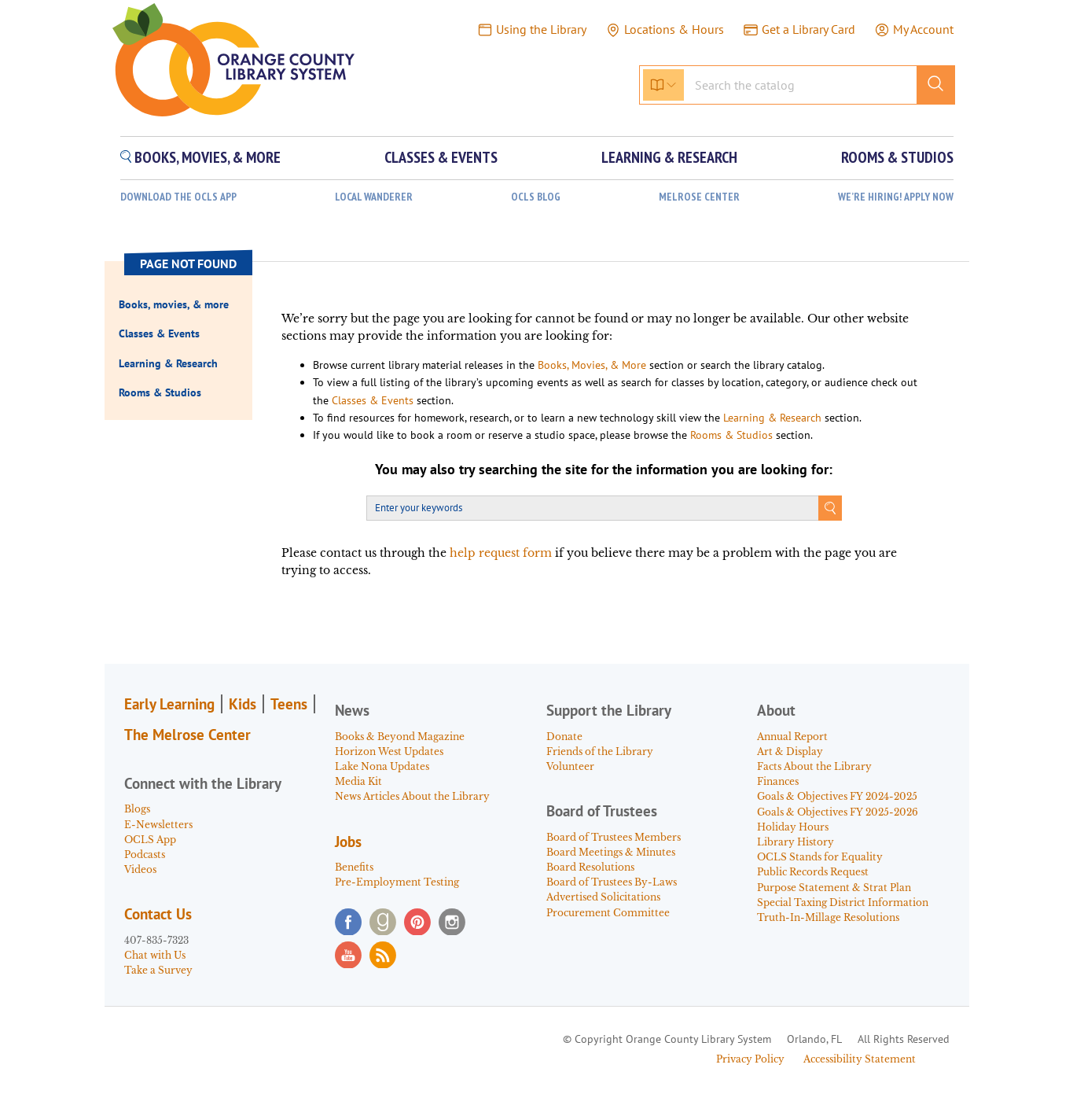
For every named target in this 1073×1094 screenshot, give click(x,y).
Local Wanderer (374, 197)
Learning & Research (772, 418)
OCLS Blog (535, 197)
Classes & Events (372, 400)
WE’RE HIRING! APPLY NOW (896, 197)
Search (830, 508)
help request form (501, 553)
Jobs (348, 841)
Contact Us (158, 913)
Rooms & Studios (731, 435)
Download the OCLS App (178, 197)
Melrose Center (699, 197)
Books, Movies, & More (592, 365)
